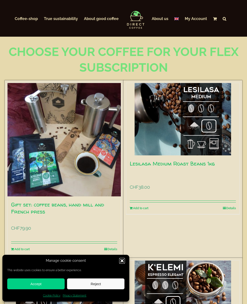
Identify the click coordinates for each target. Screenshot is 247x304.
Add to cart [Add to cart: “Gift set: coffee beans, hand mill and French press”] (22, 249)
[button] (122, 260)
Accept (35, 284)
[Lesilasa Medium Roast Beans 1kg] (183, 119)
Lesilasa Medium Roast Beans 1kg (172, 163)
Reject (96, 284)
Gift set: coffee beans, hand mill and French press (57, 208)
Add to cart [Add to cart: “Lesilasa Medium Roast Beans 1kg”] (140, 208)
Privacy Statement (74, 295)
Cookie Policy (51, 295)
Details (112, 249)
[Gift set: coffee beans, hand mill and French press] (64, 139)
